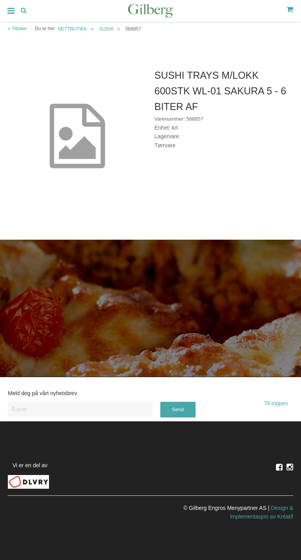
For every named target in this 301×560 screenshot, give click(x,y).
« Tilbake (17, 28)
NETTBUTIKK (72, 29)
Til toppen (278, 403)
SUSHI (106, 29)
